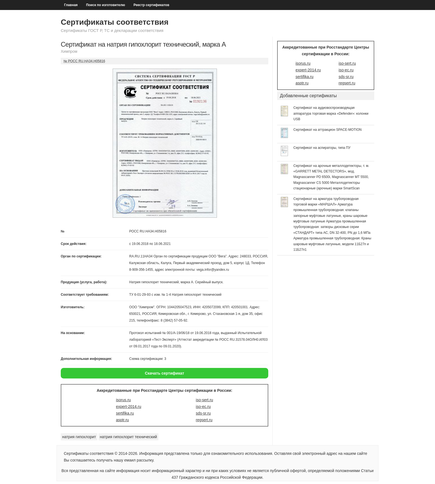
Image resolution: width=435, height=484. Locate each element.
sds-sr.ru (203, 413)
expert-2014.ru (128, 406)
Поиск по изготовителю (105, 5)
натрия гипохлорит (79, 437)
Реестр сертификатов (151, 5)
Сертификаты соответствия (114, 22)
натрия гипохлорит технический (128, 437)
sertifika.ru (125, 413)
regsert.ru (204, 420)
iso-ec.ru (203, 406)
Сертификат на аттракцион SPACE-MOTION (328, 130)
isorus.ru (123, 400)
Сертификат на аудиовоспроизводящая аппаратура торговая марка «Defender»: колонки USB (331, 113)
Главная (71, 5)
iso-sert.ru (204, 400)
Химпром (69, 51)
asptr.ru (122, 420)
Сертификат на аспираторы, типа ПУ (322, 148)
